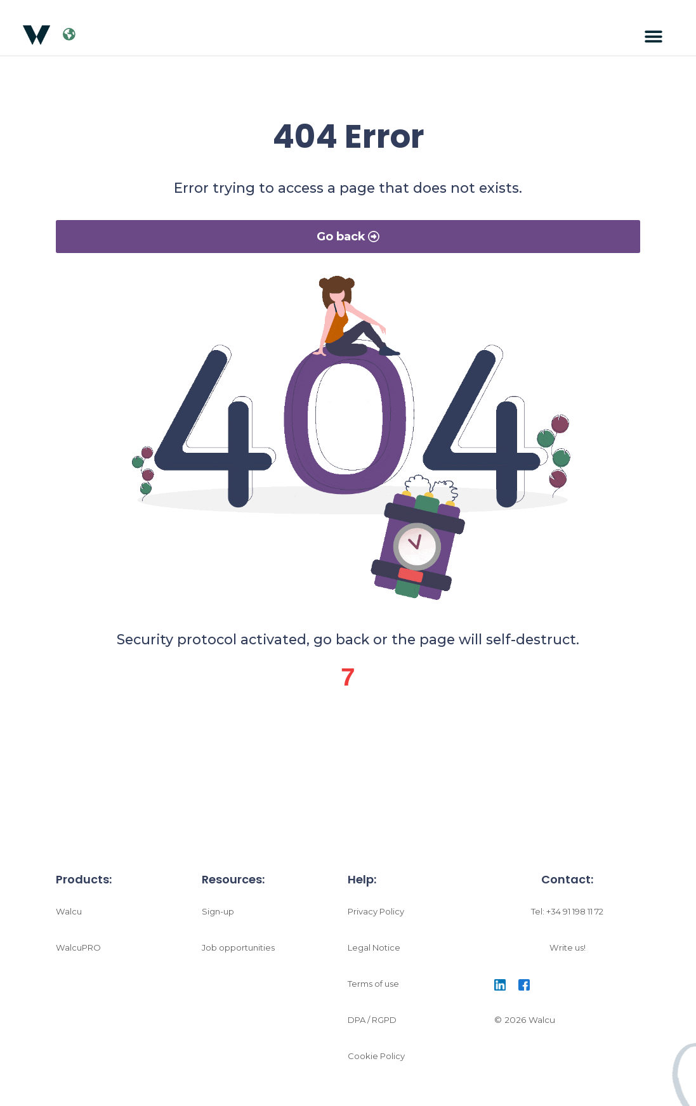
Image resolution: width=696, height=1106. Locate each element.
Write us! (567, 952)
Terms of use (375, 988)
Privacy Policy (377, 916)
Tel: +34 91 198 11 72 (567, 916)
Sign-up (218, 916)
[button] (653, 37)
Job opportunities (239, 952)
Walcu (69, 916)
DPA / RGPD (375, 1024)
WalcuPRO (79, 952)
